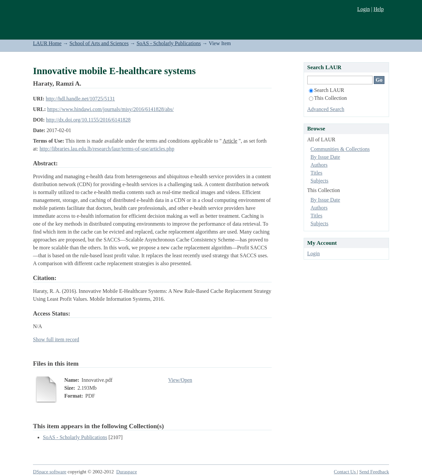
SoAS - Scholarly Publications (168, 43)
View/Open (180, 380)
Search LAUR (326, 90)
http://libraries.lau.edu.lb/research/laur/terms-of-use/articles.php (107, 149)
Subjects (319, 180)
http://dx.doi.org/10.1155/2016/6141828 (88, 120)
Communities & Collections (340, 149)
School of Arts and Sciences (99, 43)
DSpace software (49, 471)
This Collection (328, 98)
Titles (316, 173)
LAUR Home (47, 43)
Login (363, 9)
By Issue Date (325, 157)
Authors (319, 165)
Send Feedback (374, 471)
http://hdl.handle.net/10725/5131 (80, 98)
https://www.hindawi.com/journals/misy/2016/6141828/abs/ (110, 109)
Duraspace (126, 471)
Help (379, 9)
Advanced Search (325, 109)
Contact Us (345, 471)
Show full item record (56, 339)
